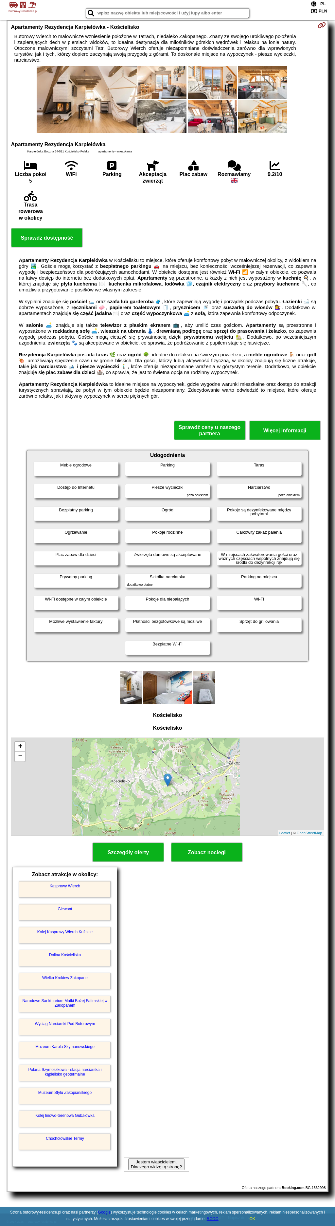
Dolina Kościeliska (65, 955)
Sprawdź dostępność (47, 238)
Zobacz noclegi (207, 852)
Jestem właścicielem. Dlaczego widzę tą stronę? (156, 1164)
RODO (213, 1218)
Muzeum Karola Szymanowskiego (65, 1046)
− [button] (20, 756)
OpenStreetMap (309, 833)
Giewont (65, 909)
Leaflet (284, 833)
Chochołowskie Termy (65, 1138)
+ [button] (20, 747)
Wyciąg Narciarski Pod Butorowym (65, 1023)
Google (104, 1212)
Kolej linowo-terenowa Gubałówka (65, 1115)
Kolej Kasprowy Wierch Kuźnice (65, 932)
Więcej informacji (284, 430)
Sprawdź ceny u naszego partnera (209, 430)
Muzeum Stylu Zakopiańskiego (65, 1092)
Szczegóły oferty (128, 852)
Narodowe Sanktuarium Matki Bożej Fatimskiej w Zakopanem (64, 1003)
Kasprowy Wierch (65, 886)
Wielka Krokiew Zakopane (65, 978)
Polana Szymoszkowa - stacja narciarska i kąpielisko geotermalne (64, 1072)
